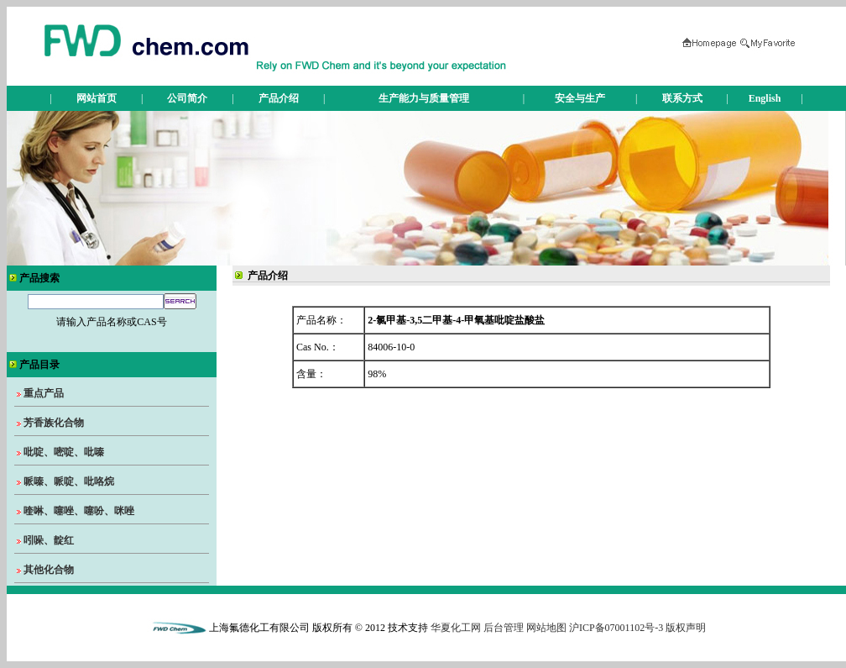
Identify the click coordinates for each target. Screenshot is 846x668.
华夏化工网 (456, 628)
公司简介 (187, 98)
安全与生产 (580, 98)
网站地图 (546, 628)
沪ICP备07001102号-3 (616, 628)
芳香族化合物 (54, 423)
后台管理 (503, 628)
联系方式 (682, 98)
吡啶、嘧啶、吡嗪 (64, 452)
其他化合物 (49, 570)
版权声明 (686, 628)
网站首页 (96, 98)
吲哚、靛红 (49, 540)
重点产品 (44, 393)
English (765, 98)
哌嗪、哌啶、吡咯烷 (69, 481)
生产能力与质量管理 (424, 98)
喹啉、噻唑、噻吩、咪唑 (79, 511)
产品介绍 (278, 98)
